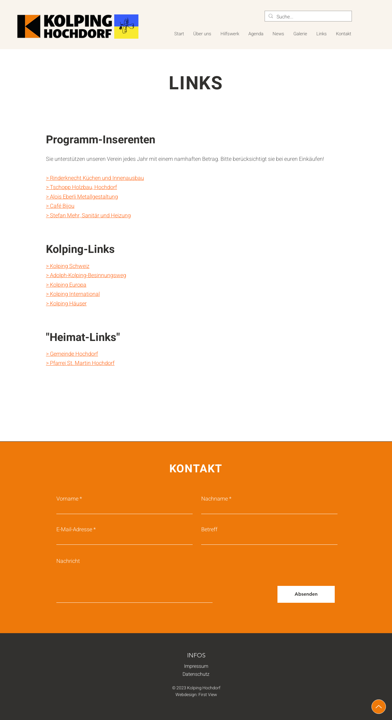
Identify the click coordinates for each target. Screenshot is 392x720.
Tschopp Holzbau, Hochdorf (83, 187)
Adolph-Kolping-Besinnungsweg (88, 275)
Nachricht (68, 561)
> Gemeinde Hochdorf (72, 354)
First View (207, 694)
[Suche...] (308, 17)
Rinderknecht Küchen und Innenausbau (97, 178)
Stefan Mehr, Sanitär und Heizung (90, 215)
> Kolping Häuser (66, 304)
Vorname (67, 499)
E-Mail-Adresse (74, 529)
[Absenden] (306, 594)
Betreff (209, 529)
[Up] (378, 706)
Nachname (214, 499)
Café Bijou (62, 206)
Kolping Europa (68, 285)
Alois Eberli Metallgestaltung (84, 197)
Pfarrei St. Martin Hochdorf (82, 363)
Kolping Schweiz (69, 266)
